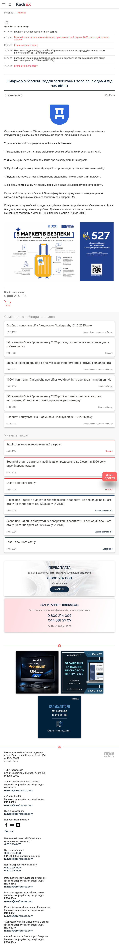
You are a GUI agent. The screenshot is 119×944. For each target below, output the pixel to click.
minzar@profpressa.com (18, 790)
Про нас (9, 831)
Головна (8, 12)
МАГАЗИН (59, 589)
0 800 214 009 (59, 616)
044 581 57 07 (59, 620)
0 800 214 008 (12, 853)
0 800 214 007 (12, 844)
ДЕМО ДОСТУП (110, 477)
